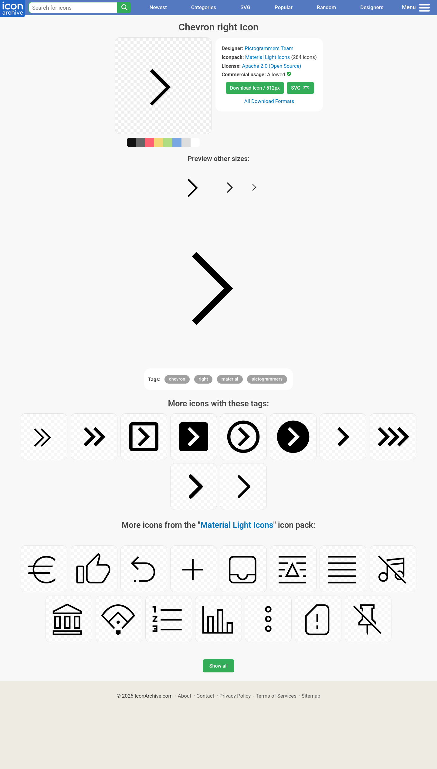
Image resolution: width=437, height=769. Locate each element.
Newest (158, 7)
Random (326, 7)
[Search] (124, 7)
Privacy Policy (235, 696)
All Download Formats (269, 101)
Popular (284, 7)
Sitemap (311, 696)
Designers (371, 7)
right (203, 379)
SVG (245, 7)
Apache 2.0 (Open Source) (271, 66)
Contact (205, 696)
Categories (203, 7)
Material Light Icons (267, 57)
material (230, 379)
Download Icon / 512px (255, 88)
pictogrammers (267, 379)
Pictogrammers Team (269, 48)
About (184, 696)
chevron (177, 379)
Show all (218, 666)
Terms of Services (276, 696)
